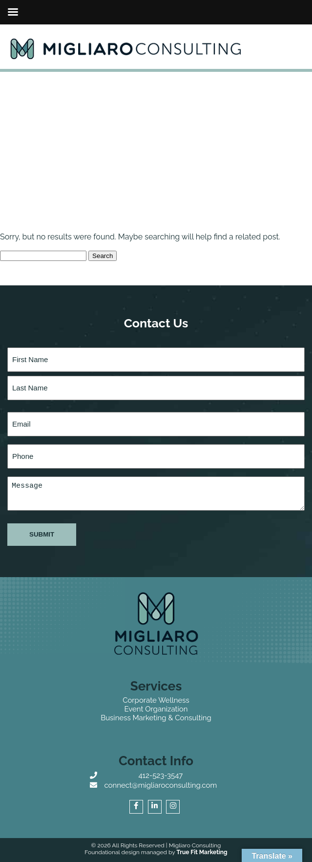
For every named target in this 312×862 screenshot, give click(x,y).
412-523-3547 (160, 775)
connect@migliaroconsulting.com (160, 785)
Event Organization (155, 709)
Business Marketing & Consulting (156, 717)
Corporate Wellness (156, 700)
